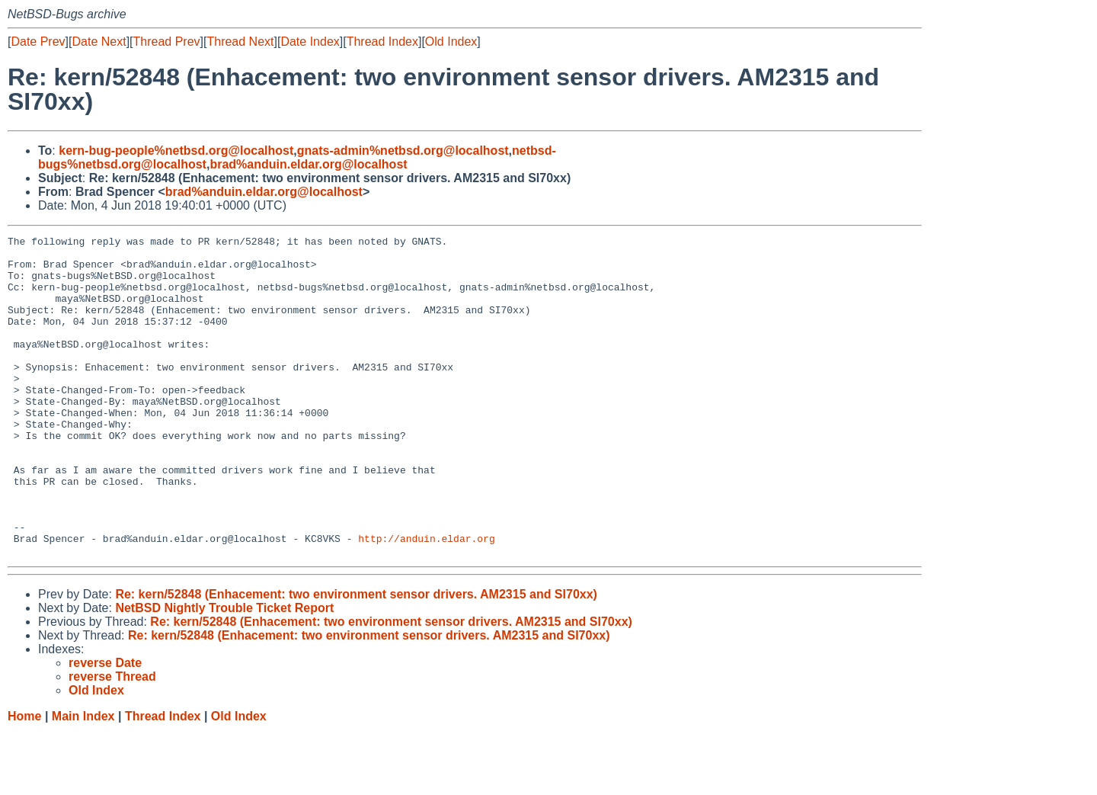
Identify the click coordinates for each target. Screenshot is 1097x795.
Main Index (83, 780)
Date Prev (38, 41)
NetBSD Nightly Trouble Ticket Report (224, 671)
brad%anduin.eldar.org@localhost (308, 164)
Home (24, 780)
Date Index (309, 41)
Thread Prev (166, 41)
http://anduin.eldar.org (426, 600)
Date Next (99, 41)
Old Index (451, 41)
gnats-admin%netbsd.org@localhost (403, 150)
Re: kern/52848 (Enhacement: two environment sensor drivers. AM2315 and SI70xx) (356, 658)
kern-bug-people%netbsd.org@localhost (176, 150)
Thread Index (382, 41)
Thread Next (239, 41)
